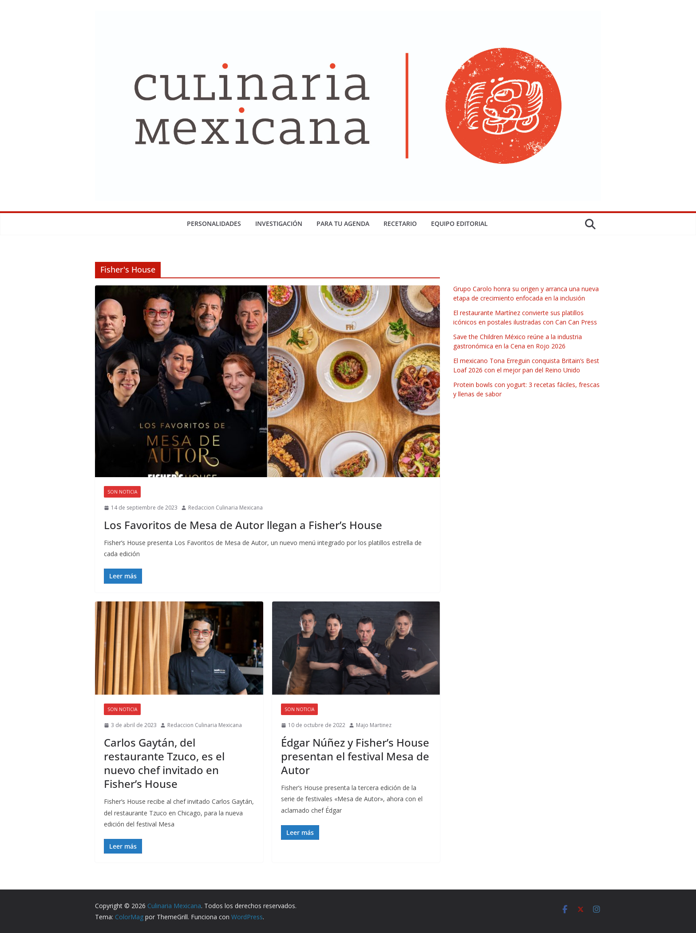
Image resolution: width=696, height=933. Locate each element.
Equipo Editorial (459, 223)
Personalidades (214, 223)
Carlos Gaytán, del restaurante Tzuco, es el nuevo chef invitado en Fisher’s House (164, 763)
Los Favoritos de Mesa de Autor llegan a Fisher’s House (243, 525)
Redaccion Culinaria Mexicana (225, 507)
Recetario (400, 223)
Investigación (278, 223)
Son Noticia (122, 492)
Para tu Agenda (342, 223)
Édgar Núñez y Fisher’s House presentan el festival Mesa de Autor (355, 756)
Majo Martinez (374, 725)
